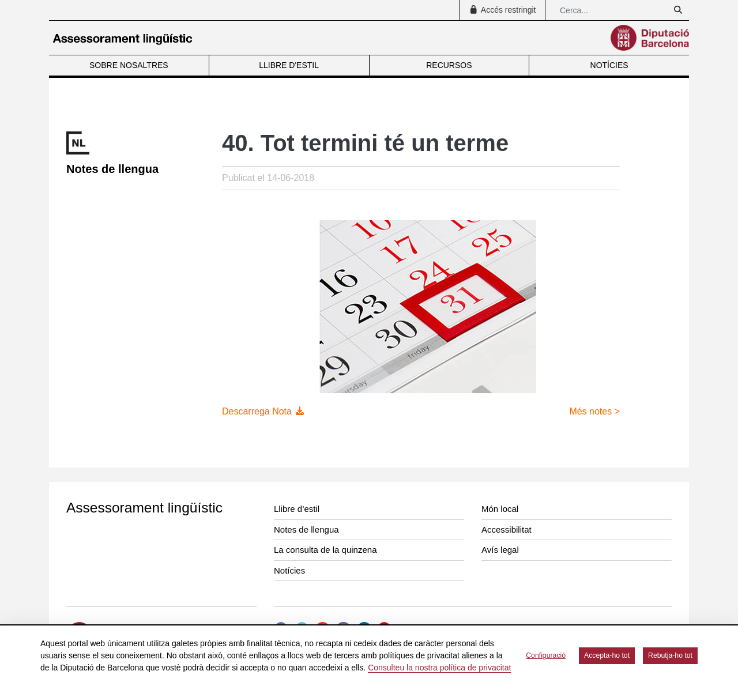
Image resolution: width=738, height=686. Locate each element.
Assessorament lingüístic (144, 507)
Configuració (546, 655)
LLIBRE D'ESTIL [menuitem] (289, 65)
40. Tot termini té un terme (365, 143)
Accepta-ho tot (607, 655)
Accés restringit (502, 9)
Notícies (289, 570)
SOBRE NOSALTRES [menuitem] (128, 65)
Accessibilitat (506, 529)
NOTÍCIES (609, 65)
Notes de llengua (306, 529)
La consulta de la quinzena (325, 550)
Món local (499, 509)
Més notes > (594, 411)
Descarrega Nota (264, 411)
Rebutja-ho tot (670, 655)
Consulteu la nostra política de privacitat (439, 667)
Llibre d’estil (296, 509)
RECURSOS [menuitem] (449, 65)
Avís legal (500, 550)
